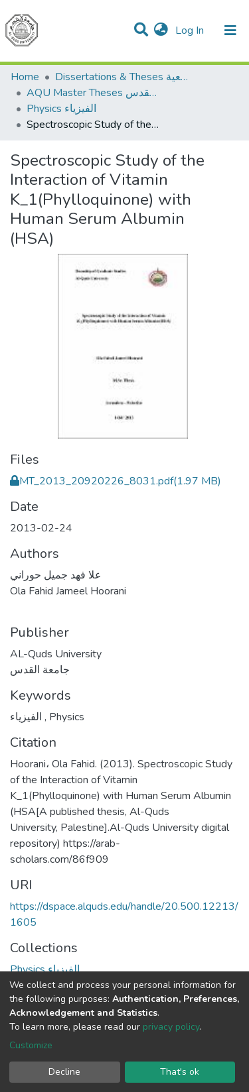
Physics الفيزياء (61, 108)
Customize (30, 1045)
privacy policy (171, 1026)
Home (25, 77)
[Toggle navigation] (230, 30)
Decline (64, 1071)
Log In (191, 30)
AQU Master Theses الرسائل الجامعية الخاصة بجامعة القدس (93, 92)
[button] (161, 30)
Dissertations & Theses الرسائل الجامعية (121, 77)
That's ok (179, 1071)
